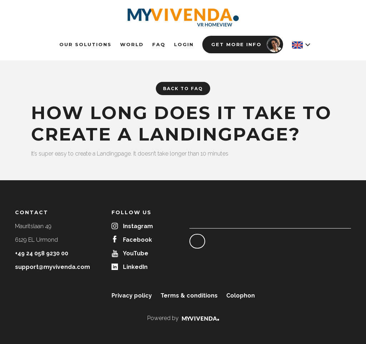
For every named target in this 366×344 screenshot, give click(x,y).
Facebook (132, 239)
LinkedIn (130, 267)
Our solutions (85, 44)
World (132, 44)
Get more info (246, 44)
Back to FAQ (183, 88)
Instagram (132, 226)
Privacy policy (132, 295)
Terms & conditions (189, 295)
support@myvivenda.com (52, 267)
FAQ (158, 44)
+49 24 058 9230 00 (41, 253)
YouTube (130, 253)
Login (184, 44)
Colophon (240, 295)
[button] (301, 45)
